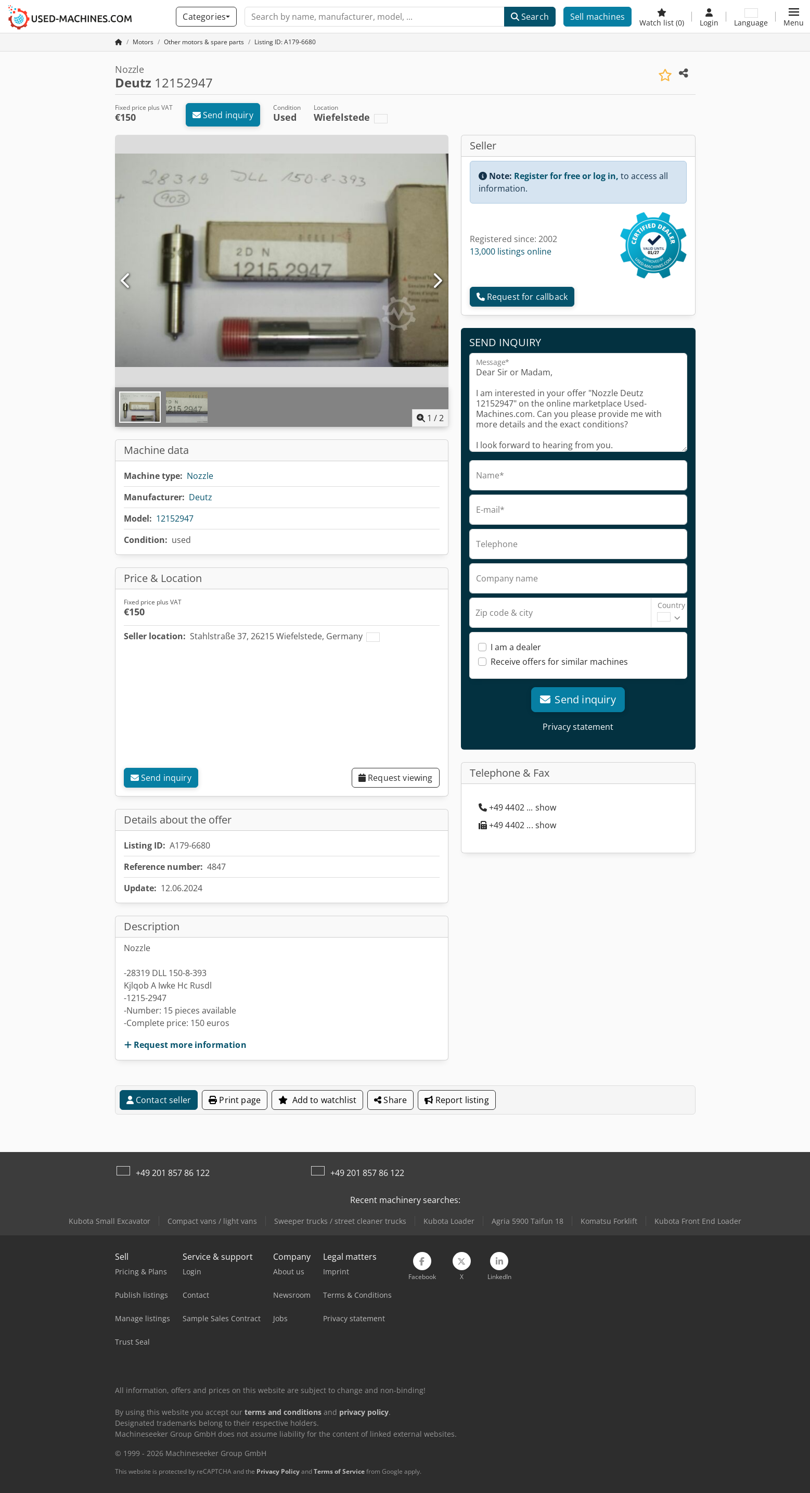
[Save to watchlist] (665, 75)
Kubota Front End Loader (697, 1221)
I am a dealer (516, 647)
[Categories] (206, 17)
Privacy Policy (278, 1471)
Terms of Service (339, 1471)
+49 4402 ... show (518, 807)
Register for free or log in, (566, 176)
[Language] (751, 17)
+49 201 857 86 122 (173, 1173)
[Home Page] (118, 41)
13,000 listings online (510, 251)
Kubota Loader (448, 1221)
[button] (793, 17)
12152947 (175, 518)
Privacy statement (578, 726)
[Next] (437, 281)
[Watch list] (661, 17)
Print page (235, 1100)
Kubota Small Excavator (109, 1221)
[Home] (143, 41)
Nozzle (200, 476)
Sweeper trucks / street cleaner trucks (340, 1221)
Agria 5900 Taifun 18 (527, 1221)
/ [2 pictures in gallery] (430, 418)
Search (530, 16)
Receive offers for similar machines (559, 661)
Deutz (200, 497)
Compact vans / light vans (212, 1221)
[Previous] (126, 281)
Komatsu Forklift (609, 1221)
